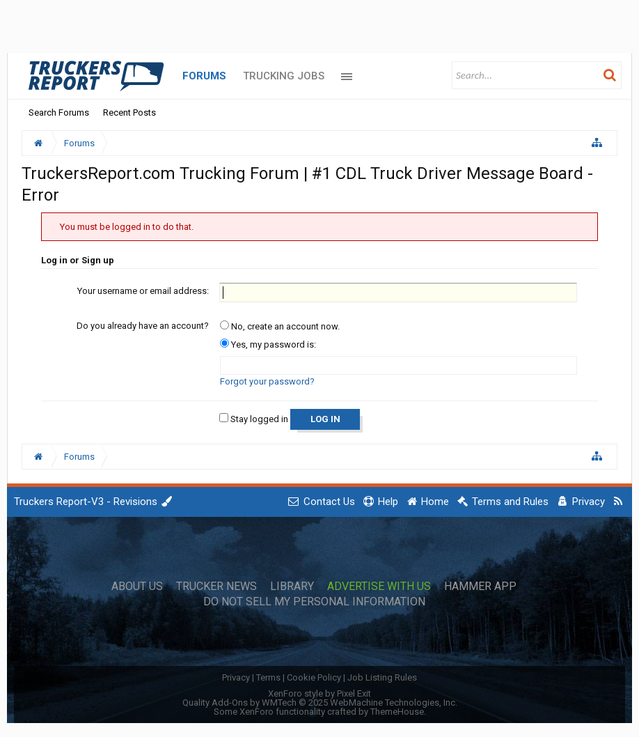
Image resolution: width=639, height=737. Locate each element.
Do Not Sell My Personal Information (314, 601)
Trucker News (216, 586)
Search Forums (59, 112)
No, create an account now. (280, 326)
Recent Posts (129, 112)
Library (292, 586)
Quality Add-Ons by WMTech (319, 702)
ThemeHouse (397, 711)
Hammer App (480, 586)
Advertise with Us (379, 586)
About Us (137, 586)
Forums (204, 76)
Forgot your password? (267, 381)
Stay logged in (253, 419)
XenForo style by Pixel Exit (319, 693)
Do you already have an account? (143, 325)
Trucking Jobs (283, 76)
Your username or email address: (143, 291)
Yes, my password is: (268, 344)
